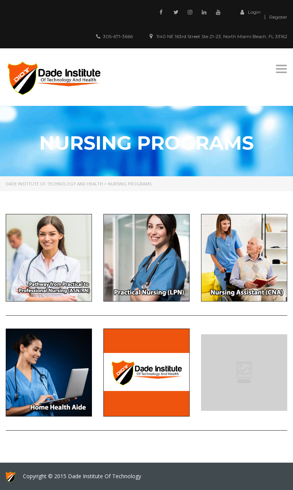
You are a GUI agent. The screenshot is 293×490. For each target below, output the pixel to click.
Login (249, 12)
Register (278, 17)
